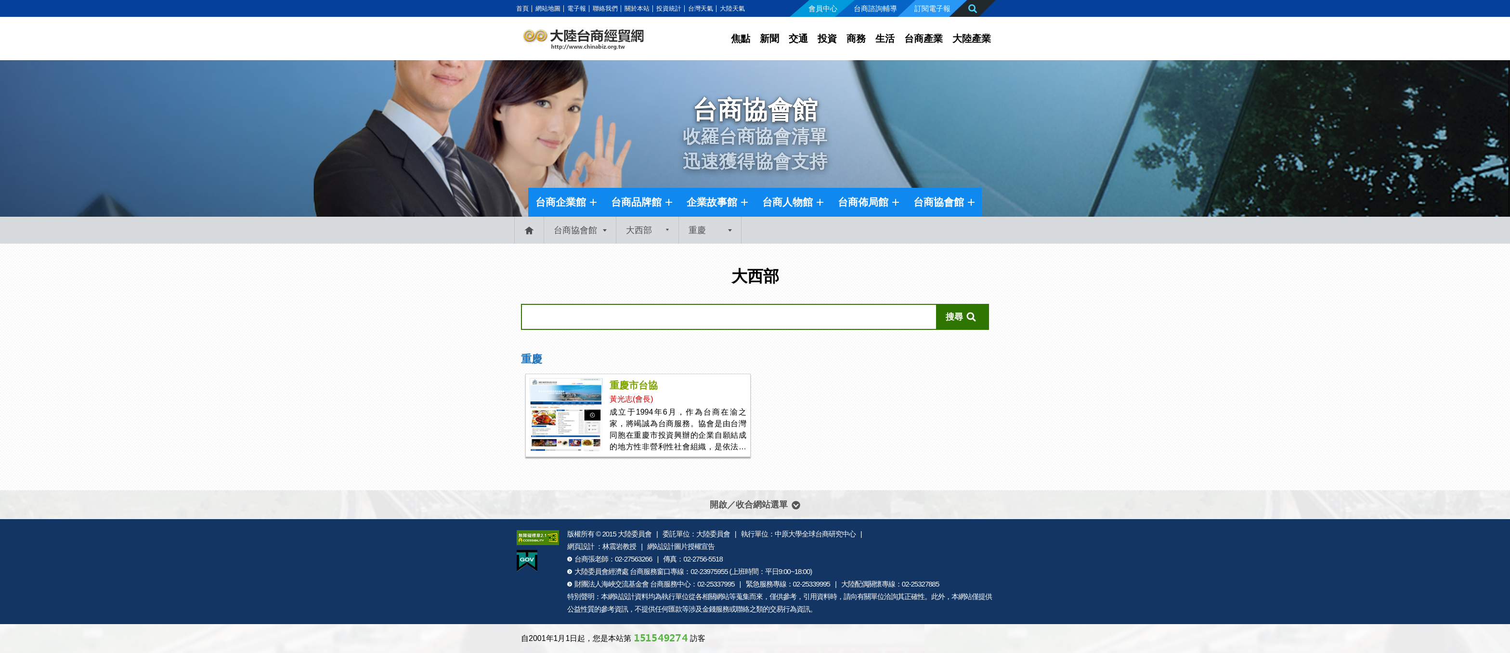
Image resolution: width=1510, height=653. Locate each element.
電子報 (576, 8)
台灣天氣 (700, 8)
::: (511, 8)
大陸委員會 (634, 534)
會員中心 (822, 8)
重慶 (697, 230)
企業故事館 (712, 202)
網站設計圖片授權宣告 (681, 546)
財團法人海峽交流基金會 (611, 584)
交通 (798, 38)
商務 (856, 38)
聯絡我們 (605, 8)
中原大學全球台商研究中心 (815, 534)
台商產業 (923, 38)
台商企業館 (560, 202)
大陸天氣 (732, 8)
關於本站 (637, 8)
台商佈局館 (863, 202)
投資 (827, 38)
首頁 (522, 8)
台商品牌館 (636, 202)
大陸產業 (971, 38)
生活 (885, 38)
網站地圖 (547, 8)
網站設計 (621, 596)
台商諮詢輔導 (875, 8)
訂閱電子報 (932, 8)
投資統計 (668, 8)
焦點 (740, 38)
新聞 (769, 38)
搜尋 (954, 317)
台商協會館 (938, 202)
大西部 (639, 230)
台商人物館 (787, 202)
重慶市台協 (634, 385)
